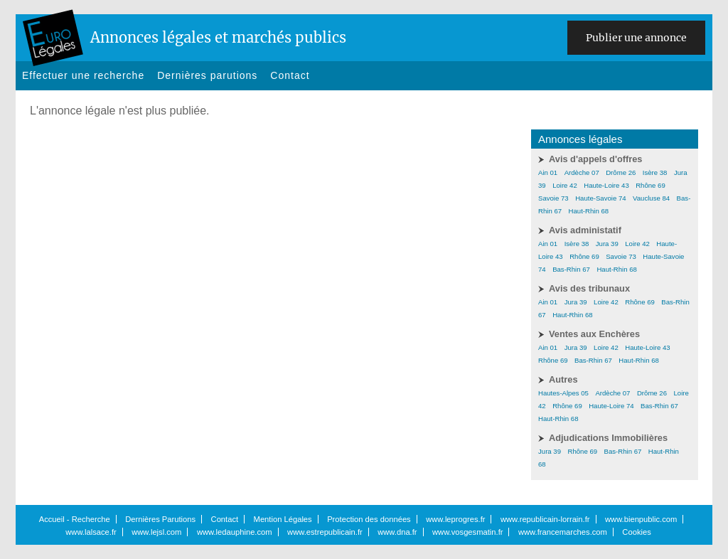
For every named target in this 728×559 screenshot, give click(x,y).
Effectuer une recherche (83, 75)
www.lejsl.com (156, 532)
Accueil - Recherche (74, 519)
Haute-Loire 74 (611, 406)
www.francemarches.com (562, 532)
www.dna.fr (397, 532)
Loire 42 (564, 185)
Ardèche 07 (581, 172)
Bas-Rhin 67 (571, 269)
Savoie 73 (553, 198)
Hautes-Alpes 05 (563, 393)
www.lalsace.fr (91, 532)
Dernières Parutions (160, 519)
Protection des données (369, 519)
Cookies (636, 532)
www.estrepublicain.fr (325, 532)
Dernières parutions (207, 75)
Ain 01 (547, 172)
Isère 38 (655, 172)
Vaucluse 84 (651, 198)
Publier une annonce (636, 37)
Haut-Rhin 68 (589, 211)
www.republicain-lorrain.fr (545, 519)
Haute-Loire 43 (606, 185)
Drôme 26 (621, 172)
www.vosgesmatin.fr (467, 532)
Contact (289, 75)
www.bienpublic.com (641, 519)
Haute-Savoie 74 (600, 198)
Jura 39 (607, 243)
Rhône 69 (650, 185)
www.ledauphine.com (234, 532)
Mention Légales (283, 519)
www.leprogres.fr (455, 519)
